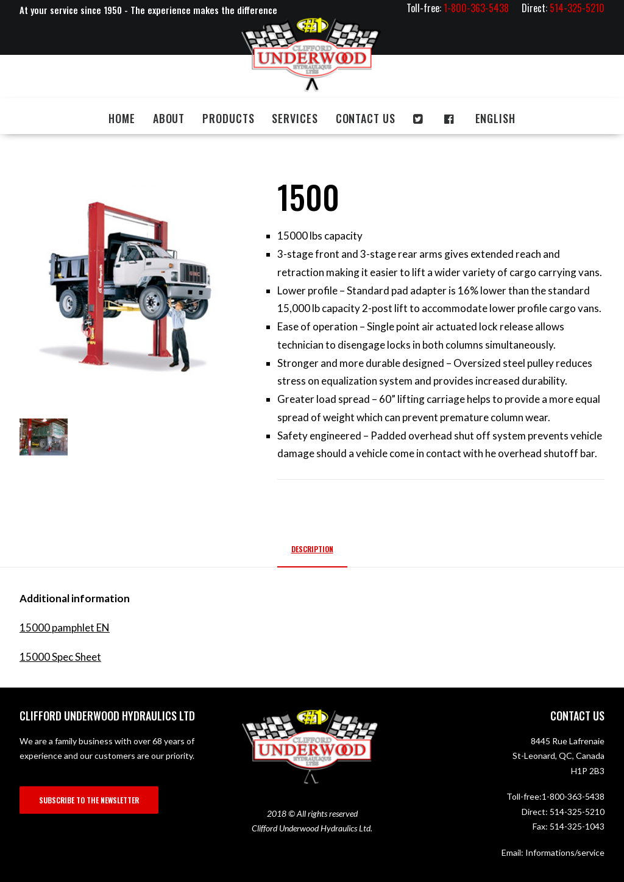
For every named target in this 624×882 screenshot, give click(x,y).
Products (228, 118)
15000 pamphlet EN (65, 627)
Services (294, 118)
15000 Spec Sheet (60, 656)
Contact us (365, 118)
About (169, 118)
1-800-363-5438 (573, 796)
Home (121, 118)
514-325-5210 (577, 811)
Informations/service (564, 852)
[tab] (312, 553)
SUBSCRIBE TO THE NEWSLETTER (89, 800)
